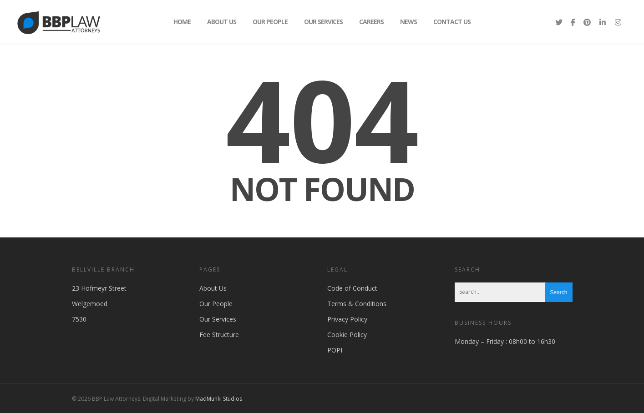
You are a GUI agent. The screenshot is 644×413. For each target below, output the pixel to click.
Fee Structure (219, 334)
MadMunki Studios (218, 399)
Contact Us (452, 21)
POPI (334, 350)
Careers (371, 21)
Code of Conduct (352, 288)
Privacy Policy (347, 319)
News (408, 21)
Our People (270, 21)
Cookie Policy (347, 334)
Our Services (323, 21)
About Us (221, 21)
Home (182, 21)
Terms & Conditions (356, 303)
